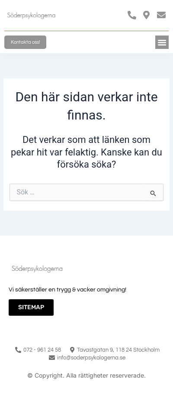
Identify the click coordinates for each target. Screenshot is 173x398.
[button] (162, 42)
